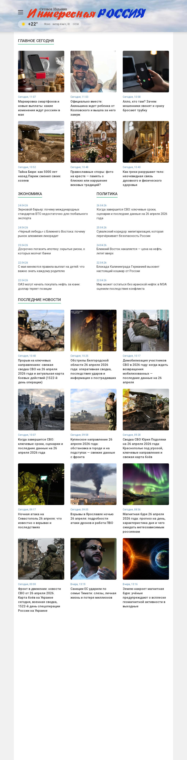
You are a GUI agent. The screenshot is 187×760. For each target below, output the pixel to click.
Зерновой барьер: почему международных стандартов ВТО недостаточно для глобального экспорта (54, 212)
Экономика (30, 193)
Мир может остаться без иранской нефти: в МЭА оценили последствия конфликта (133, 285)
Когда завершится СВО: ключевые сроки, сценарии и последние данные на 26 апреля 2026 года (133, 212)
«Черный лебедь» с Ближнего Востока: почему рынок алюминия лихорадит (54, 232)
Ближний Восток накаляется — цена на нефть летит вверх (133, 249)
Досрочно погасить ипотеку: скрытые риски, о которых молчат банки (54, 249)
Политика (107, 193)
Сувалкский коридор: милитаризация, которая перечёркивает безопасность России (133, 232)
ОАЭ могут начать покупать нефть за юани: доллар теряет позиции (54, 285)
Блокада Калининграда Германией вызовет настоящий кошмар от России (133, 267)
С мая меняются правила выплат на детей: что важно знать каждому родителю (54, 267)
